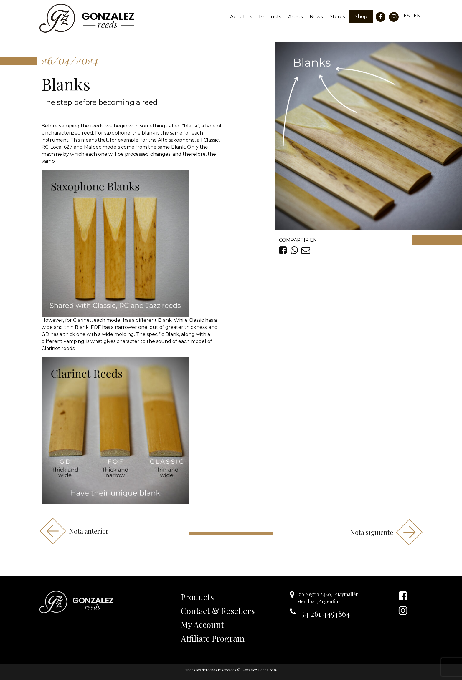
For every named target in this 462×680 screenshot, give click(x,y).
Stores (337, 16)
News (316, 16)
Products (270, 16)
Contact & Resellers (218, 610)
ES (407, 16)
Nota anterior (74, 531)
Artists (295, 16)
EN (417, 16)
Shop (361, 16)
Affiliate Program (213, 638)
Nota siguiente (386, 532)
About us (241, 16)
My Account (202, 624)
